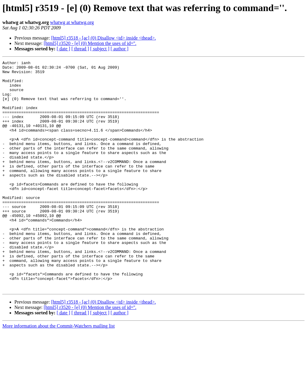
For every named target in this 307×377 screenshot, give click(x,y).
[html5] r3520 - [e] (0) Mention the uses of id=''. (90, 43)
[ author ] (120, 48)
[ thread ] (80, 48)
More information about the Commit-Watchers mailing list (58, 371)
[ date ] (63, 48)
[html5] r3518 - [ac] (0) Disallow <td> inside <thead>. (103, 37)
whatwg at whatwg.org (72, 22)
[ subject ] (99, 48)
